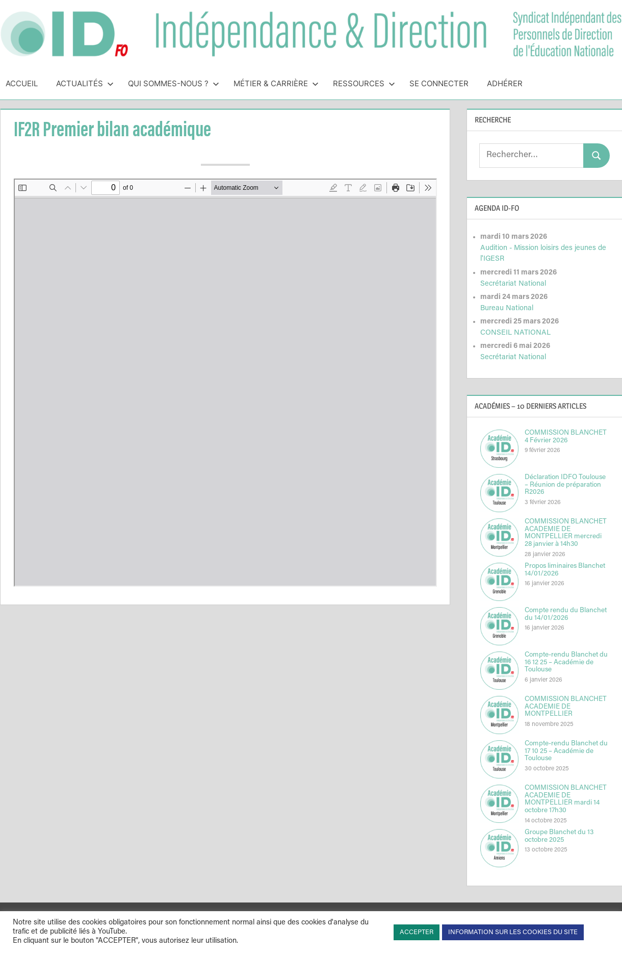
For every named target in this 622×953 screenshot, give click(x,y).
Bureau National (506, 308)
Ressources (364, 83)
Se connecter (439, 83)
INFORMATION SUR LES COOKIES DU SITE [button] (513, 932)
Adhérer (505, 83)
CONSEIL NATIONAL (515, 333)
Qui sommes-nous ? (173, 83)
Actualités (85, 83)
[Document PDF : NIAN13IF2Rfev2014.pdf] (225, 383)
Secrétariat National (513, 284)
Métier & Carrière (276, 83)
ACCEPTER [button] (416, 932)
